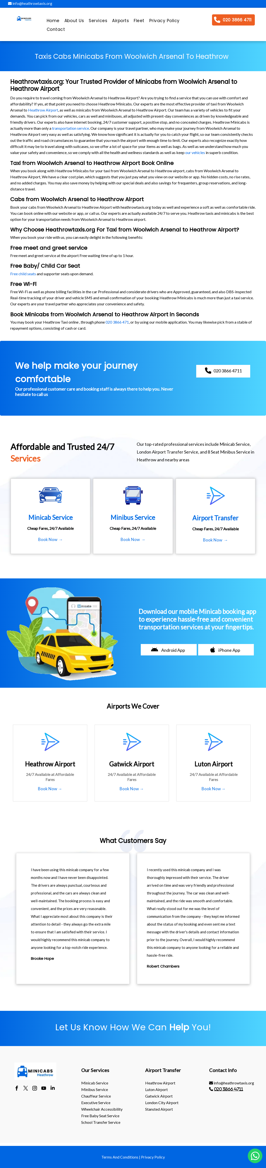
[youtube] (43, 1089)
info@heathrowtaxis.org (30, 3)
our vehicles (195, 152)
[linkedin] (52, 1089)
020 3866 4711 (228, 1089)
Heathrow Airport (43, 110)
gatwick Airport (159, 1096)
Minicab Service (94, 1083)
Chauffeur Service (96, 1096)
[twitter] (25, 1089)
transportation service (70, 128)
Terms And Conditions (119, 1157)
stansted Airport (159, 1109)
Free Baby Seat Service (100, 1115)
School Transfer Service (100, 1122)
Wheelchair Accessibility (102, 1109)
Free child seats (23, 273)
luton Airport (156, 1089)
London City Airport (161, 1102)
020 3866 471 (117, 322)
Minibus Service (94, 1089)
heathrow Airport (160, 1083)
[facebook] (16, 1089)
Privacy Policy (153, 1157)
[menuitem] (53, 21)
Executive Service (95, 1102)
